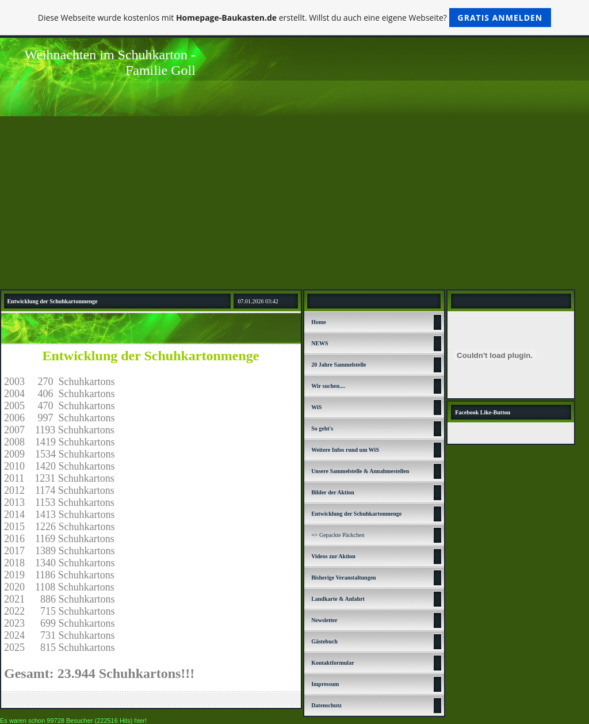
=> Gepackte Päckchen (337, 535)
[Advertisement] (294, 202)
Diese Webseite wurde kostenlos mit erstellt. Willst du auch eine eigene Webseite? (295, 17)
